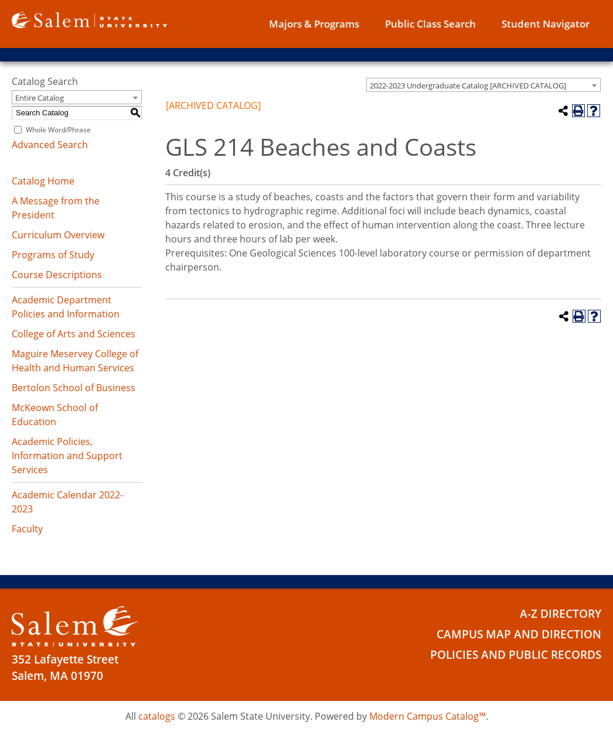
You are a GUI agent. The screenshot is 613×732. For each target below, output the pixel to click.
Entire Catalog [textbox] (39, 98)
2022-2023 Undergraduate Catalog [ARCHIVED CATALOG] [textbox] (468, 85)
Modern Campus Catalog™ (427, 716)
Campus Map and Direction (519, 634)
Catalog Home (43, 181)
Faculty (27, 528)
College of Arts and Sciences (73, 333)
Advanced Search (50, 144)
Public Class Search (430, 23)
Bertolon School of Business (73, 387)
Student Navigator (546, 23)
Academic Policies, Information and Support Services (67, 455)
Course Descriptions (57, 274)
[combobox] (483, 85)
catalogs (156, 716)
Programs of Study (53, 254)
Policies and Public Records (515, 654)
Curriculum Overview (58, 234)
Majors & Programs (314, 23)
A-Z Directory (560, 613)
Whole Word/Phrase (58, 130)
